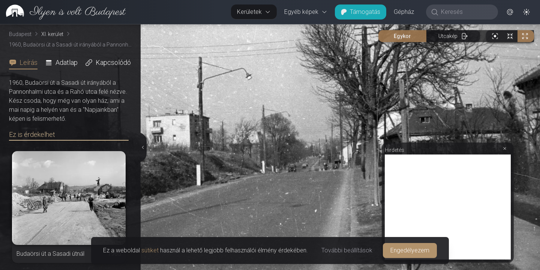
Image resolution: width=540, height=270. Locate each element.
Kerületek (254, 11)
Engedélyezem (409, 250)
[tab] (25, 62)
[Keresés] (466, 12)
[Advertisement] (448, 207)
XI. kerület (52, 34)
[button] (510, 12)
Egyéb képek (305, 11)
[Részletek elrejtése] (142, 147)
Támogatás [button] (360, 11)
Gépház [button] (404, 11)
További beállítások (346, 250)
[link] (63, 12)
